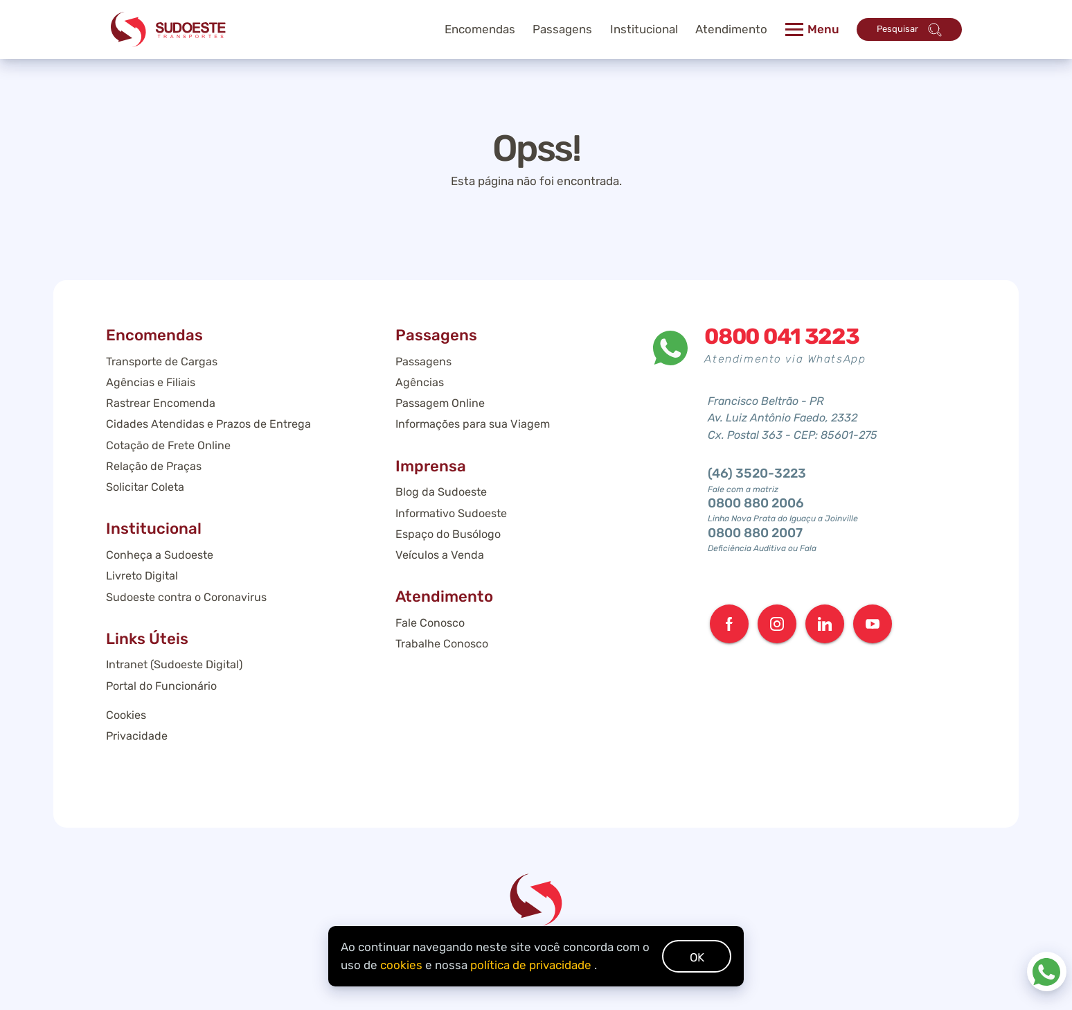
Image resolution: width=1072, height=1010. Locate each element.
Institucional (644, 29)
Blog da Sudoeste (441, 491)
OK (697, 957)
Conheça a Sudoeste (159, 554)
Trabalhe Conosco (441, 643)
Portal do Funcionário (161, 686)
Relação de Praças (154, 466)
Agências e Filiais (150, 382)
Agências (419, 382)
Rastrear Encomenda (160, 403)
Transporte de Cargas (161, 361)
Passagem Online (440, 403)
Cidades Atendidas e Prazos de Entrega (208, 423)
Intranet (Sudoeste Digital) (174, 664)
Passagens (423, 361)
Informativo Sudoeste (451, 513)
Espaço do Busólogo (448, 534)
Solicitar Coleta (145, 487)
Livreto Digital (142, 575)
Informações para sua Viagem (472, 423)
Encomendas (480, 29)
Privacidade (137, 735)
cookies (401, 965)
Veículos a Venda (439, 554)
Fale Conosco (430, 622)
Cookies (126, 715)
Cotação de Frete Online (168, 445)
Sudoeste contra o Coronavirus (186, 597)
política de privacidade (530, 965)
